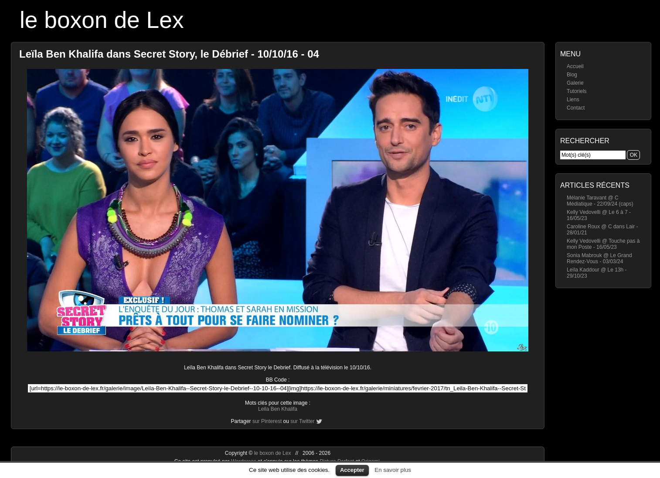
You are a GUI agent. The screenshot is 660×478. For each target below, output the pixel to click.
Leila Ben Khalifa (277, 409)
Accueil (575, 66)
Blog (572, 75)
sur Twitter (302, 421)
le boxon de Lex (102, 20)
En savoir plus (392, 470)
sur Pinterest (267, 421)
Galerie (575, 83)
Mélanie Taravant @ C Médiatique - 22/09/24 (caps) (600, 201)
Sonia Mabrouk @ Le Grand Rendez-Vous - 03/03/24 (599, 258)
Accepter (352, 470)
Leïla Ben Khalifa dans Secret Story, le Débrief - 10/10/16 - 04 (169, 54)
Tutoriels (577, 91)
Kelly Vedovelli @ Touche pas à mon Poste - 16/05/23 (603, 244)
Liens (573, 99)
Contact (576, 108)
